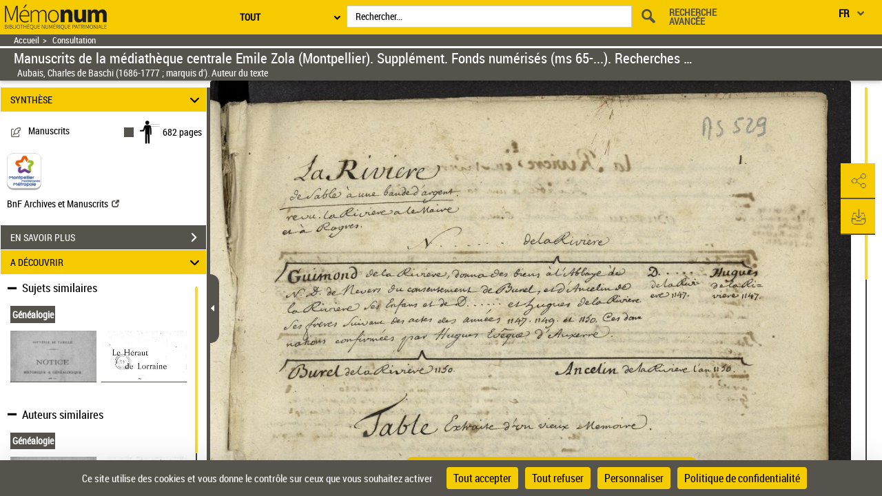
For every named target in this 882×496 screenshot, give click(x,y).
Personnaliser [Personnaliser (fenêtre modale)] (634, 478)
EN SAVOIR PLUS (108, 237)
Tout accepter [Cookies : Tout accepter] (482, 478)
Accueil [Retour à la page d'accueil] (26, 40)
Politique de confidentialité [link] (742, 478)
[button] (858, 181)
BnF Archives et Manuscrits (63, 203)
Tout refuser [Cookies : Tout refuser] (558, 478)
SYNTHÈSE (107, 99)
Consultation (74, 40)
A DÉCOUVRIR (107, 262)
